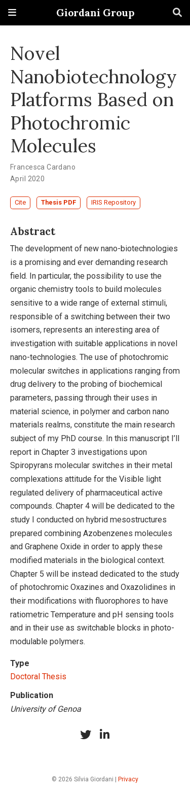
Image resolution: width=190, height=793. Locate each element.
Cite (20, 202)
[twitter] (85, 734)
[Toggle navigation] (12, 12)
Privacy (128, 779)
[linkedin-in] (104, 734)
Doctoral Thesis (38, 676)
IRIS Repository (113, 202)
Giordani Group (95, 12)
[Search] (177, 13)
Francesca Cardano (42, 167)
